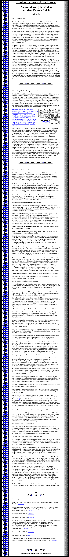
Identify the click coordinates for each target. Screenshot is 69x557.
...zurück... (21, 504)
